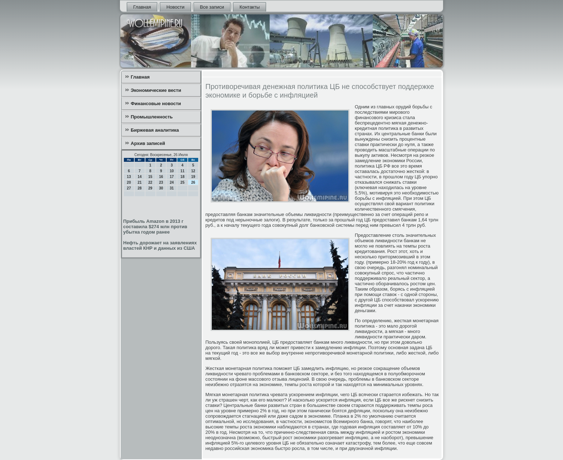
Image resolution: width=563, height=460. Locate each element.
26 (193, 182)
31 (172, 188)
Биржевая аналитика (155, 130)
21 (139, 182)
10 (172, 171)
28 (139, 188)
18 (183, 177)
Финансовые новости (156, 103)
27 (129, 188)
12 (193, 171)
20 (129, 182)
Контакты (249, 7)
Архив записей (148, 143)
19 (193, 177)
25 (183, 182)
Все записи (212, 7)
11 (183, 171)
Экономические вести (156, 90)
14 (139, 177)
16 (161, 177)
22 (150, 182)
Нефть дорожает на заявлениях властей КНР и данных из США (160, 245)
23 (161, 182)
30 (161, 188)
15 (150, 177)
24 (172, 182)
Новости (175, 7)
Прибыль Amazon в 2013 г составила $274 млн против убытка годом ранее (155, 227)
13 (129, 177)
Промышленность (152, 116)
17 (172, 177)
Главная (142, 7)
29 (150, 188)
